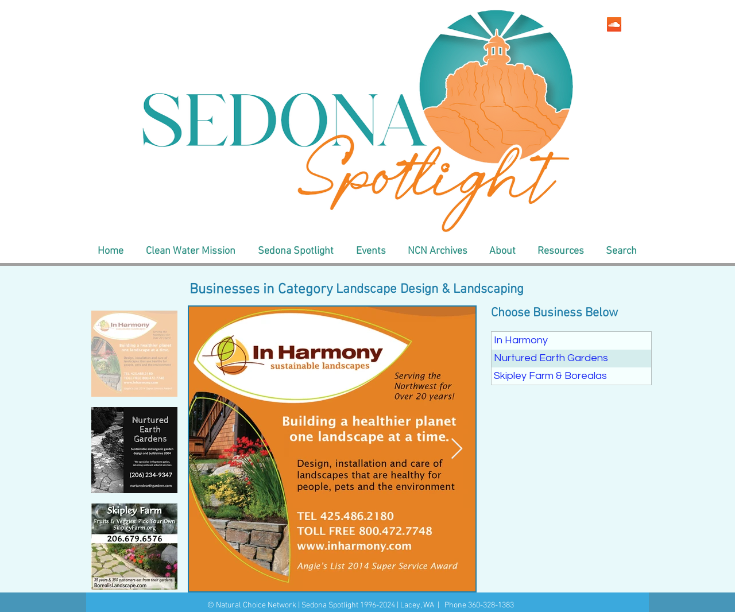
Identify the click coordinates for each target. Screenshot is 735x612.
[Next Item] (456, 449)
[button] (190, 251)
